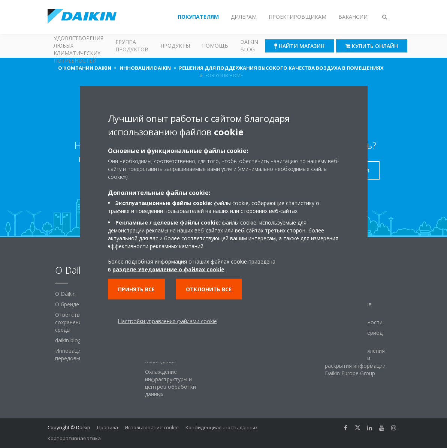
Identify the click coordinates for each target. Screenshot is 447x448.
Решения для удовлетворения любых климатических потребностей (78, 46)
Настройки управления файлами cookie (167, 320)
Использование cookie (152, 427)
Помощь (215, 45)
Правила (107, 427)
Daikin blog (249, 45)
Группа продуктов (131, 45)
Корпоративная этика (74, 438)
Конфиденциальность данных (221, 427)
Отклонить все (209, 288)
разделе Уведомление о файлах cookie (168, 269)
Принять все (136, 288)
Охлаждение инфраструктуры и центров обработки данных (170, 383)
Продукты (175, 45)
